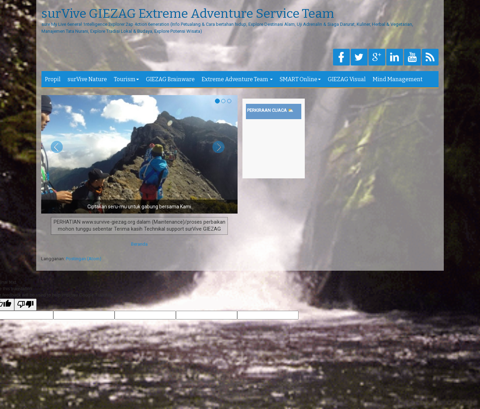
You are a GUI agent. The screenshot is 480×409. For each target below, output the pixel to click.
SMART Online (300, 79)
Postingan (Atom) (83, 258)
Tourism (126, 79)
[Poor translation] (25, 305)
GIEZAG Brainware (170, 79)
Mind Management (398, 79)
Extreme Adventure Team (237, 79)
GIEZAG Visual (347, 79)
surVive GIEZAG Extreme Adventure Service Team (187, 14)
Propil (53, 79)
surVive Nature (87, 79)
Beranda (139, 244)
